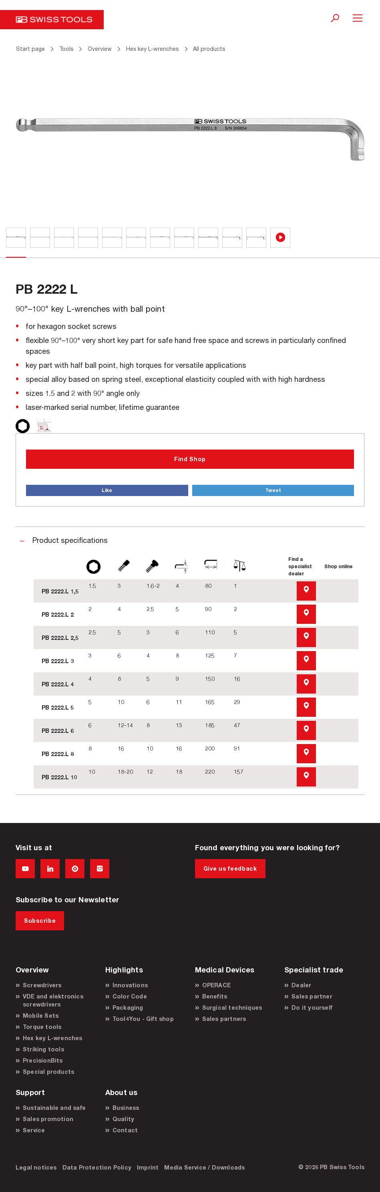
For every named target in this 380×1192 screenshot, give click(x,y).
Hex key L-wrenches (52, 1038)
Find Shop (190, 459)
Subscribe (40, 920)
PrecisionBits (43, 1060)
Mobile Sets (40, 1015)
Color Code (130, 996)
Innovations (130, 985)
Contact (125, 1130)
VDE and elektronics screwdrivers (53, 1000)
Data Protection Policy (96, 1167)
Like (107, 490)
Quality (123, 1118)
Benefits (214, 996)
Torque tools (42, 1026)
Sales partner (312, 996)
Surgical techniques (232, 1007)
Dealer (301, 985)
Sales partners (224, 1018)
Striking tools (43, 1049)
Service (34, 1130)
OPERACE (216, 985)
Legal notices (36, 1167)
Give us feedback (230, 868)
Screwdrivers (42, 985)
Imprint (148, 1167)
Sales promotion (48, 1118)
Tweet (273, 490)
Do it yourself (312, 1007)
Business (126, 1107)
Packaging (128, 1007)
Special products (48, 1071)
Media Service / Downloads (204, 1167)
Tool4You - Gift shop (143, 1018)
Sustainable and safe (54, 1107)
